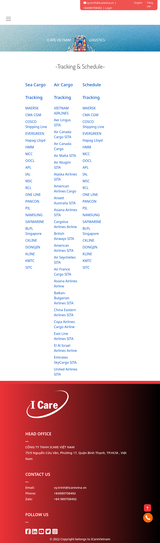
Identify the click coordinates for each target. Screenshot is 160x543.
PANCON (32, 201)
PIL (28, 208)
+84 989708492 (65, 499)
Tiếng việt (150, 4)
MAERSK (32, 108)
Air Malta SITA (65, 155)
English (138, 2)
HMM (29, 147)
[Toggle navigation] (8, 19)
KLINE (30, 254)
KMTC (30, 260)
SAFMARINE (34, 221)
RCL (28, 187)
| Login (107, 8)
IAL (28, 174)
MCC (29, 154)
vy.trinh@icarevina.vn (98, 3)
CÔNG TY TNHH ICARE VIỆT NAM (50, 447)
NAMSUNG (34, 215)
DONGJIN (32, 247)
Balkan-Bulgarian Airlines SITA (64, 298)
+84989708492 (65, 493)
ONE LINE (33, 194)
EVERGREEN (34, 133)
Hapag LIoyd (35, 140)
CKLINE (31, 240)
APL (28, 167)
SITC (28, 267)
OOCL (30, 160)
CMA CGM (33, 115)
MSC (28, 181)
